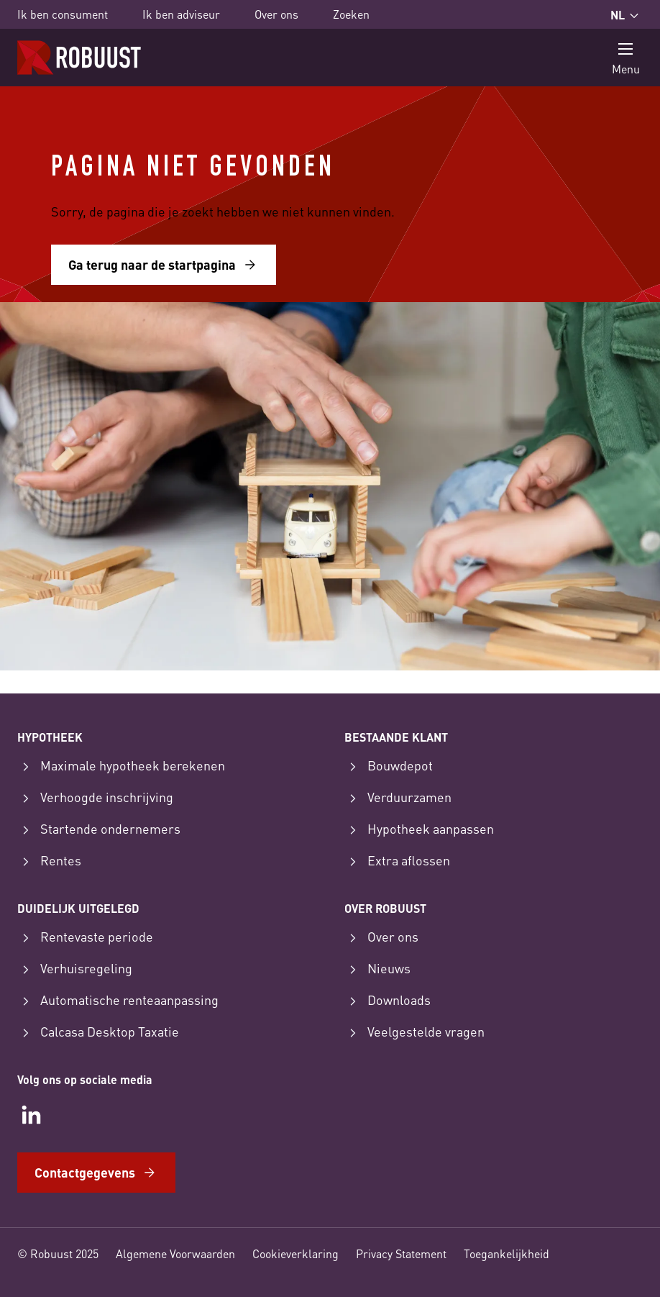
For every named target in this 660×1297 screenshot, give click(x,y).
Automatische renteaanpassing (118, 1000)
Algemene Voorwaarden (175, 1253)
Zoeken (351, 14)
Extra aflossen (397, 861)
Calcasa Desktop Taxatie (98, 1032)
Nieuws (377, 969)
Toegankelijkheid (506, 1253)
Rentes (49, 861)
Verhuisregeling (74, 969)
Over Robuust (385, 908)
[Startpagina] (79, 57)
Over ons (276, 14)
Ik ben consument (62, 14)
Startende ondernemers (98, 829)
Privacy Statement (401, 1253)
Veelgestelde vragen (414, 1032)
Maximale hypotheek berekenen (121, 766)
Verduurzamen (398, 797)
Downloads (387, 1000)
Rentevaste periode (85, 937)
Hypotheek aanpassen (419, 829)
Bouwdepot (388, 766)
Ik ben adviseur (181, 14)
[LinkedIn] (31, 1115)
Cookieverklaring (295, 1253)
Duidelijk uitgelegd (78, 908)
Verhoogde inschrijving (95, 797)
